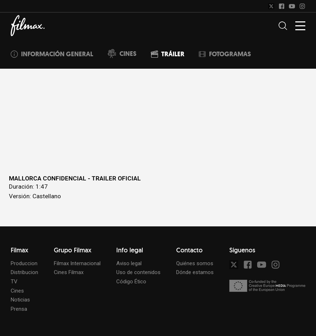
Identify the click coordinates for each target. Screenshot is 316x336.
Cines (17, 291)
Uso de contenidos (138, 272)
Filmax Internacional (77, 263)
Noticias (20, 299)
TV (14, 281)
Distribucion (24, 272)
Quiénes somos (194, 263)
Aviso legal (129, 263)
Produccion (24, 263)
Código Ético (131, 281)
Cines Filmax (68, 272)
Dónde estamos (195, 272)
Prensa (19, 309)
